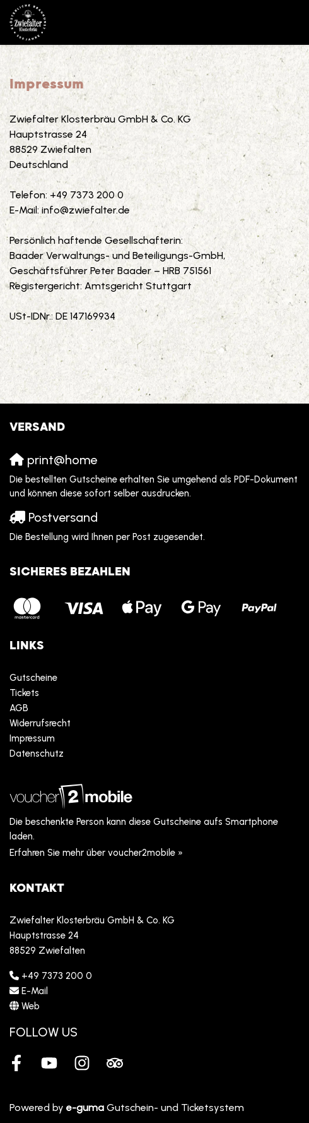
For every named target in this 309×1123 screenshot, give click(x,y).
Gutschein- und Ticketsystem (155, 1108)
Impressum (32, 738)
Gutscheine (33, 677)
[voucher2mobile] (72, 796)
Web (30, 1006)
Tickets (24, 693)
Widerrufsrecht (40, 723)
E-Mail (34, 991)
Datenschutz (36, 753)
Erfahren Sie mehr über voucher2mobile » (96, 852)
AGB (18, 708)
